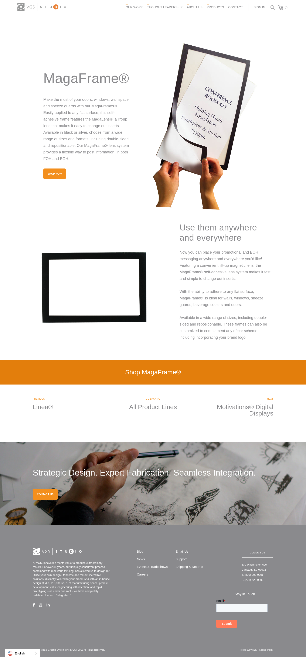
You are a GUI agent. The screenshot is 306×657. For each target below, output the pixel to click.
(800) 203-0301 (253, 574)
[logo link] (41, 7)
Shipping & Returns (189, 567)
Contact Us (257, 552)
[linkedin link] (50, 605)
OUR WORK (134, 7)
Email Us (182, 551)
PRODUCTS (215, 7)
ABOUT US (195, 7)
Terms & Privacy (248, 650)
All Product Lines (153, 407)
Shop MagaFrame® (153, 372)
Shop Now (55, 173)
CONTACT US (45, 494)
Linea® (43, 407)
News (141, 559)
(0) (287, 7)
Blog (140, 551)
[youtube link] (43, 605)
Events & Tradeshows (152, 567)
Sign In (259, 7)
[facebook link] (36, 605)
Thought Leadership (165, 7)
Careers (142, 574)
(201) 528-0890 (253, 579)
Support (181, 559)
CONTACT (235, 7)
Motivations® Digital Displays (245, 410)
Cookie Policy (266, 650)
